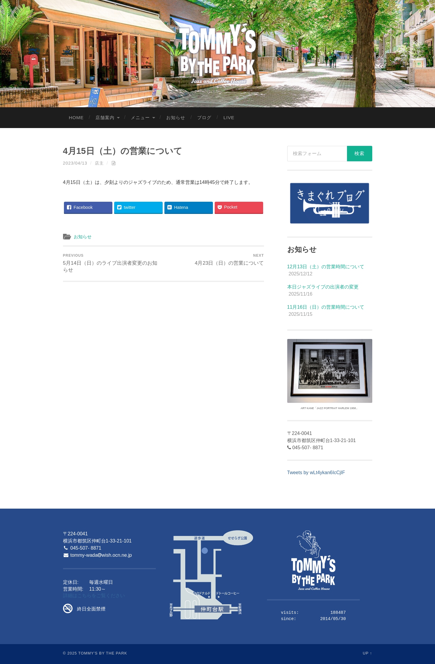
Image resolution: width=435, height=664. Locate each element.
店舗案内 (104, 117)
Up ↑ (367, 653)
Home (76, 117)
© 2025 (70, 653)
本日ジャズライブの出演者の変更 (323, 286)
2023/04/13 (75, 163)
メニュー (140, 117)
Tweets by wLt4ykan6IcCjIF (316, 472)
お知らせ (175, 117)
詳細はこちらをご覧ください (94, 595)
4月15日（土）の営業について (122, 151)
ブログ (204, 117)
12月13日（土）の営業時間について (326, 266)
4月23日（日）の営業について (229, 259)
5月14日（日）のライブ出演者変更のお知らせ (112, 263)
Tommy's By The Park (102, 653)
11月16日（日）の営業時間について (326, 307)
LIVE (228, 117)
